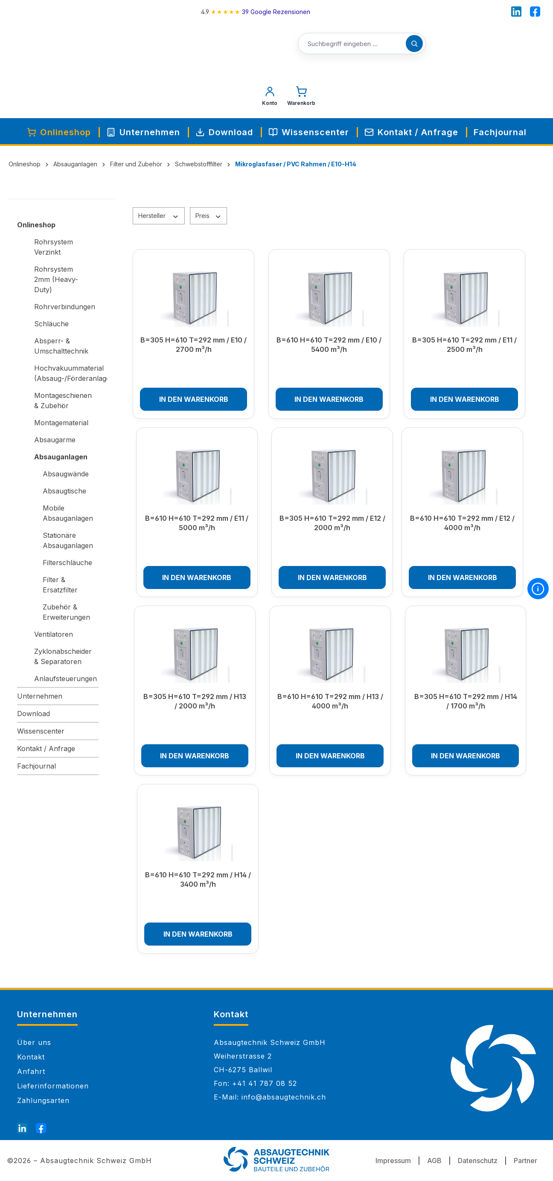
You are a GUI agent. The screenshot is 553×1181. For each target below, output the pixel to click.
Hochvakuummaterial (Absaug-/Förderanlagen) (66, 373)
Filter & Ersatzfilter (60, 584)
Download (33, 713)
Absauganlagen (60, 457)
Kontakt (31, 1057)
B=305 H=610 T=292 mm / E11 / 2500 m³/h (464, 345)
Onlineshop (36, 225)
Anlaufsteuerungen (65, 678)
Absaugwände (66, 474)
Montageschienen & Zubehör (63, 400)
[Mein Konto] (269, 98)
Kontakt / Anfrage (46, 748)
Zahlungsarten (43, 1100)
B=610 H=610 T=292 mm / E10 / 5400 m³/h (328, 345)
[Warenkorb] (301, 98)
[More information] (538, 588)
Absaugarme (55, 439)
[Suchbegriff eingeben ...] (361, 44)
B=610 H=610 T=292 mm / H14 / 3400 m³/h (198, 879)
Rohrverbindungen (64, 306)
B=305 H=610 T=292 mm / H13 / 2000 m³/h (194, 701)
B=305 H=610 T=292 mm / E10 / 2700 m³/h (193, 345)
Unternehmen (39, 696)
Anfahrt (31, 1071)
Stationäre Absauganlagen (68, 540)
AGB (434, 1160)
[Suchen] (414, 43)
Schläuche (51, 323)
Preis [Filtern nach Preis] (208, 215)
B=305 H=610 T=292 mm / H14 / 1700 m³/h (465, 701)
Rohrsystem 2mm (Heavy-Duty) (56, 279)
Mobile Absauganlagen (68, 513)
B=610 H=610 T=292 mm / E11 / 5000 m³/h (196, 523)
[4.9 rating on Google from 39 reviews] (256, 11)
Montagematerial (61, 422)
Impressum (393, 1160)
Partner (525, 1160)
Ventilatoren (53, 634)
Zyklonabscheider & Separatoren (63, 656)
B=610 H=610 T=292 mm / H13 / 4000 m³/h (330, 701)
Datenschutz (478, 1160)
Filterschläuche (67, 562)
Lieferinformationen (53, 1086)
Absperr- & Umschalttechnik (61, 346)
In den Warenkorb (193, 399)
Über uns (34, 1042)
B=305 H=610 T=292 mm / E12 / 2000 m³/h (332, 523)
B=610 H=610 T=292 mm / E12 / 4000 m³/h (462, 523)
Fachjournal (36, 766)
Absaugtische (64, 491)
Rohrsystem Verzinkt (53, 247)
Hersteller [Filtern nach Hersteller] (158, 215)
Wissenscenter (40, 731)
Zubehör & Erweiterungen (66, 612)
